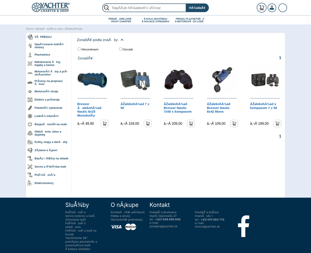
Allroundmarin (88, 49)
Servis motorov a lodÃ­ (80, 216)
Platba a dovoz (120, 216)
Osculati (126, 49)
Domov (29, 28)
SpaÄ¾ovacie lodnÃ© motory (46, 46)
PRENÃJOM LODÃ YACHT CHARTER (121, 20)
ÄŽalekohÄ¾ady (73, 28)
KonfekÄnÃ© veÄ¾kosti (128, 212)
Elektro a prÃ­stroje (44, 99)
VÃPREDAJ (40, 37)
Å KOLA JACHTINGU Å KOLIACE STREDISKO (155, 20)
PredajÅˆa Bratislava (163, 212)
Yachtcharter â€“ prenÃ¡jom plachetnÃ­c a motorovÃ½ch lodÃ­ (81, 241)
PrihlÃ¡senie (277, 10)
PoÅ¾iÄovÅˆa (41, 175)
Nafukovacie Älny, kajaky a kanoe (44, 63)
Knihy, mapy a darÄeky (47, 142)
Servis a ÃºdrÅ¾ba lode (47, 166)
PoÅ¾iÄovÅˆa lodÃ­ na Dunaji (81, 232)
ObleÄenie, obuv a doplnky (44, 133)
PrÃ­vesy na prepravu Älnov (45, 82)
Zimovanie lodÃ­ (75, 219)
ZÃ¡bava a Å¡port (42, 150)
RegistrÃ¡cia (277, 6)
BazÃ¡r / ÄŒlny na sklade (48, 158)
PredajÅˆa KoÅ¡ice (207, 212)
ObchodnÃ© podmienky (127, 219)
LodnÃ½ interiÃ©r (43, 116)
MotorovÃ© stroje (43, 91)
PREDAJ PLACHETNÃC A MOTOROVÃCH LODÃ (190, 20)
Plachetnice (39, 54)
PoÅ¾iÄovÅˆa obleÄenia (75, 225)
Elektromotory (41, 183)
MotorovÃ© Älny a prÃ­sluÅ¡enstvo (48, 73)
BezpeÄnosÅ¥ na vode (49, 28)
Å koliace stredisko (77, 249)
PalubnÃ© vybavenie (45, 108)
